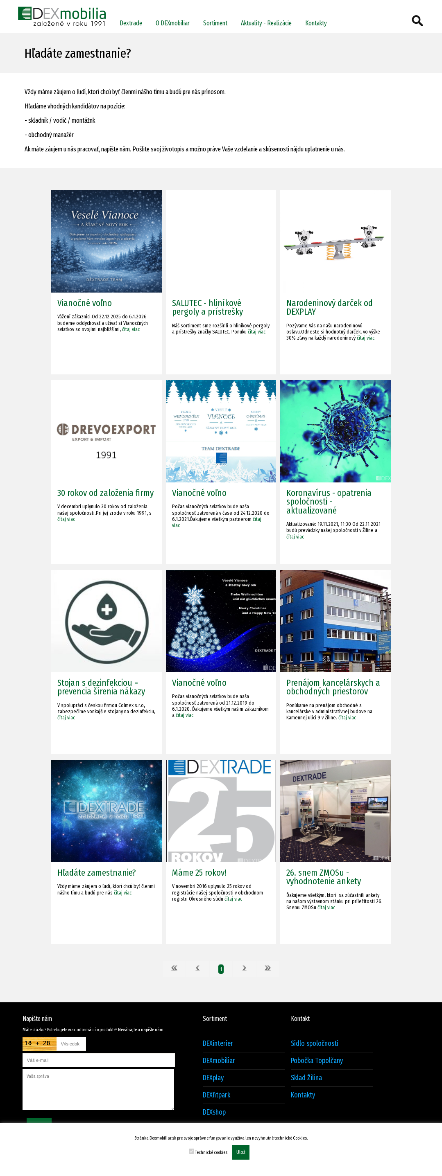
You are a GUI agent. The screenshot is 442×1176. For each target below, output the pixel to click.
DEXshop (214, 1112)
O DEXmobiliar (173, 23)
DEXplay (213, 1078)
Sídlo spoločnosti (314, 1043)
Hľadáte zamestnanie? (96, 872)
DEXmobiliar (219, 1061)
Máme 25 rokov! (199, 872)
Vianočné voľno (84, 303)
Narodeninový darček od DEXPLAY (329, 307)
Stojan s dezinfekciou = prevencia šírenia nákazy (101, 687)
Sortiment (215, 23)
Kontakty (316, 23)
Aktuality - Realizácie (266, 23)
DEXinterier (218, 1043)
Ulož (240, 1152)
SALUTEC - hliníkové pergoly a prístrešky (207, 307)
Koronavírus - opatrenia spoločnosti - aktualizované (329, 501)
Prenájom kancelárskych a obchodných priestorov (333, 687)
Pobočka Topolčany (317, 1061)
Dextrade (131, 23)
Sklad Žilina (306, 1078)
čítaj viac (131, 329)
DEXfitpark (216, 1095)
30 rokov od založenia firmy (105, 492)
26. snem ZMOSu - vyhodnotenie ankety (323, 877)
